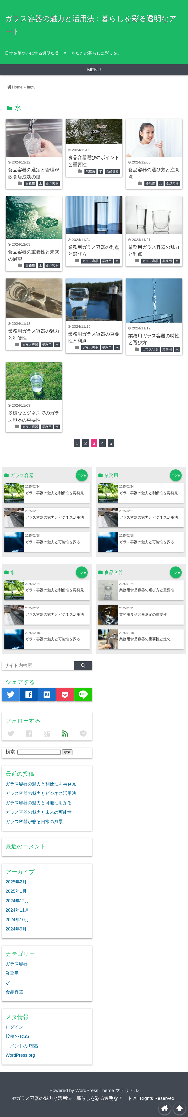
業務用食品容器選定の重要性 (143, 614)
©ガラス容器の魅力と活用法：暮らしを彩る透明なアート (72, 1098)
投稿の (17, 1036)
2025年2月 (16, 881)
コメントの (22, 1045)
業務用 (30, 184)
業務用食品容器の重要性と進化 (145, 639)
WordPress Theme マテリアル (107, 1090)
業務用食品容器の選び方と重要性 (146, 590)
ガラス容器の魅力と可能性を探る (52, 542)
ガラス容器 (90, 261)
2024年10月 (17, 919)
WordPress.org (20, 1055)
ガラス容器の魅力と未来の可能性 (39, 812)
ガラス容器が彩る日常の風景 (34, 821)
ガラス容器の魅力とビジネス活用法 (54, 517)
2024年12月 (17, 900)
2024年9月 (16, 929)
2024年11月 (17, 910)
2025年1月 (16, 891)
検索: (11, 751)
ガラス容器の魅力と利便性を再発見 (54, 493)
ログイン (14, 1027)
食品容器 (52, 184)
